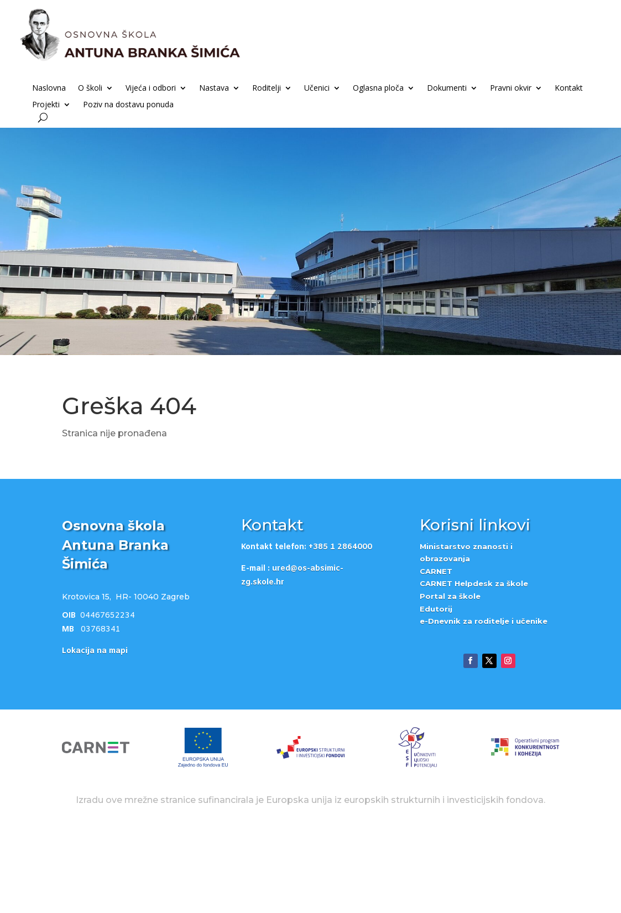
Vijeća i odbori (151, 88)
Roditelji (266, 88)
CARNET (436, 652)
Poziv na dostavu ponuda (128, 105)
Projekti (46, 105)
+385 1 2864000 (340, 628)
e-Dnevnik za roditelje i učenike (483, 701)
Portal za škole (450, 676)
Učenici (317, 88)
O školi (90, 88)
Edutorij (436, 689)
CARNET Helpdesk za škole (474, 664)
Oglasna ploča (378, 88)
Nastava (214, 88)
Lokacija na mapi (95, 732)
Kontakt (569, 88)
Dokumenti (447, 88)
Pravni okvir (510, 88)
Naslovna (49, 88)
